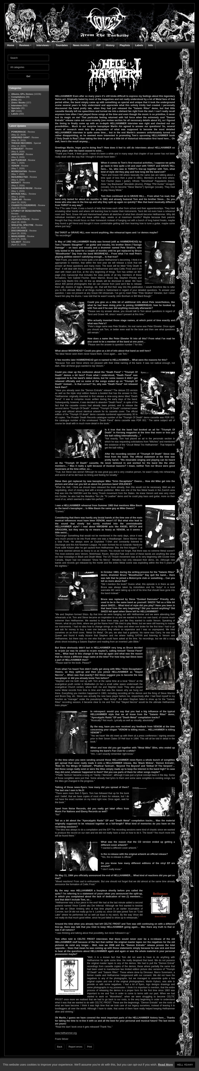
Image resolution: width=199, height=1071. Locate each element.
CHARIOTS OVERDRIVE (23, 205)
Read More (165, 1064)
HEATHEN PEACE (20, 219)
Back (59, 1046)
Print (89, 1046)
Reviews (24, 45)
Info (150, 45)
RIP (98, 45)
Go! (28, 76)
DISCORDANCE (19, 230)
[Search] (28, 58)
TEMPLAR (16, 199)
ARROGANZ (17, 154)
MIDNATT (16, 182)
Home (10, 45)
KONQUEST (17, 148)
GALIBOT (16, 242)
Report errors (75, 1046)
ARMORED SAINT (20, 137)
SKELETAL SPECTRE (22, 225)
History (110, 45)
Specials (15, 108)
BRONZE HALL (19, 194)
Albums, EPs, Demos (22, 94)
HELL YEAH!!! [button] (185, 1064)
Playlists (125, 45)
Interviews (42, 45)
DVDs (14, 100)
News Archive (81, 45)
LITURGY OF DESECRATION (26, 211)
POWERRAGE (18, 132)
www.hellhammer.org (66, 1033)
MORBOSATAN (19, 171)
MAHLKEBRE (18, 236)
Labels (139, 45)
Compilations (18, 97)
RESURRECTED (19, 177)
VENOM (15, 166)
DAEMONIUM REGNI (21, 188)
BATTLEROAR (18, 160)
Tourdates (62, 45)
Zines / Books (18, 102)
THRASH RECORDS (21, 143)
